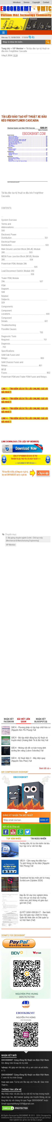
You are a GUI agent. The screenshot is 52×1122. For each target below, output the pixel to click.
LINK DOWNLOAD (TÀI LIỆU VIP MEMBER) (20, 441)
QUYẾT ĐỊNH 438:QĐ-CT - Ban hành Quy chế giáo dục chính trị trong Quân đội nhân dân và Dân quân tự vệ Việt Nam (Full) (35, 916)
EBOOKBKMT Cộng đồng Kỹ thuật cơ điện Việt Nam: (25, 1060)
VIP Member (18, 48)
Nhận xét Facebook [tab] (9, 720)
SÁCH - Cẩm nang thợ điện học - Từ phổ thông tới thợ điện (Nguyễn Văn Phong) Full (34, 863)
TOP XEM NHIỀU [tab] (13, 838)
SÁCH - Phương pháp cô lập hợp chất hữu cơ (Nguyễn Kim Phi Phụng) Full (30, 728)
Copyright (36, 2)
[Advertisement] (26, 85)
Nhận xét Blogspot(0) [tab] (40, 720)
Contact (46, 2)
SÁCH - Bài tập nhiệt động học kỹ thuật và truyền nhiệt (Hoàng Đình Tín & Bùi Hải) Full (29, 739)
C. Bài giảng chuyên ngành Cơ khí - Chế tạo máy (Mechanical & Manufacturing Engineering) (24, 539)
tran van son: (7, 1082)
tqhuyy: (4, 1067)
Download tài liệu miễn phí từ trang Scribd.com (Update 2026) (35, 879)
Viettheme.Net (6, 1118)
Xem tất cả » (45, 768)
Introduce (17, 2)
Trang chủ (6, 48)
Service (26, 2)
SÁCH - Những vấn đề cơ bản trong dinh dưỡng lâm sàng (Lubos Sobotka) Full (28, 749)
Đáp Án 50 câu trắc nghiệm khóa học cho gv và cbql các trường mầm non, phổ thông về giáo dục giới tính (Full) (34, 899)
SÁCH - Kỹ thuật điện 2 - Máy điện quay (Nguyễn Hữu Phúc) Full (28, 759)
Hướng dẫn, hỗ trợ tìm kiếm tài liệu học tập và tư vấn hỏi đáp (35, 844)
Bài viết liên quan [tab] (23, 720)
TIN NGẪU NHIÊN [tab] (38, 838)
